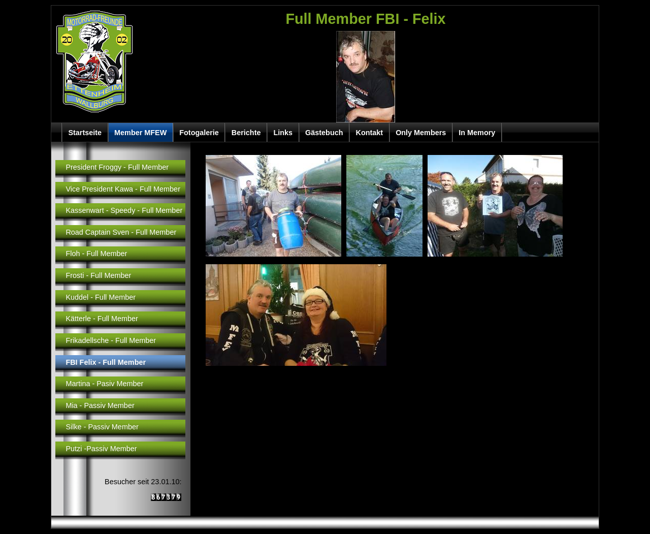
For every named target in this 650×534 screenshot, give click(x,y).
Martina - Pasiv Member (104, 384)
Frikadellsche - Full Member (111, 340)
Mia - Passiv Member (100, 405)
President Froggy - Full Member (117, 167)
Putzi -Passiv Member (101, 449)
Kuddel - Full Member (101, 297)
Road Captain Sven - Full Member (121, 232)
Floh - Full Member (96, 253)
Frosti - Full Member (98, 275)
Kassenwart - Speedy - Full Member (124, 210)
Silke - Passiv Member (102, 427)
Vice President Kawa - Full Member (123, 189)
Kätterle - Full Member (102, 319)
